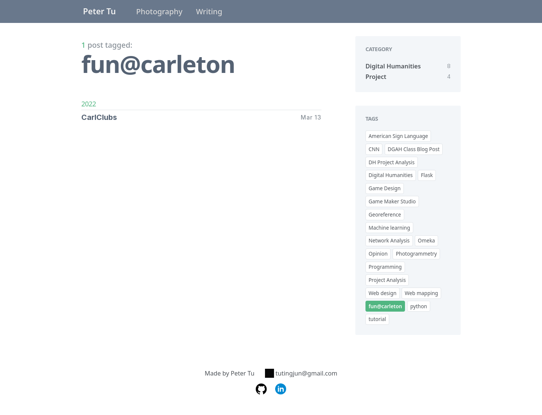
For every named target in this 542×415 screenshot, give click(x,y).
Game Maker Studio (392, 201)
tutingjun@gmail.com (301, 373)
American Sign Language (398, 136)
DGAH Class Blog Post (414, 149)
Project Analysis (387, 280)
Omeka (426, 240)
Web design (382, 293)
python (418, 306)
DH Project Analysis (391, 162)
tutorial (377, 319)
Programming (385, 267)
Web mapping (421, 293)
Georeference (384, 214)
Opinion (378, 253)
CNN (373, 149)
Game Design (384, 188)
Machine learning (389, 227)
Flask (427, 175)
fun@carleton (385, 306)
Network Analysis (389, 240)
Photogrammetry (416, 253)
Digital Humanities (390, 175)
